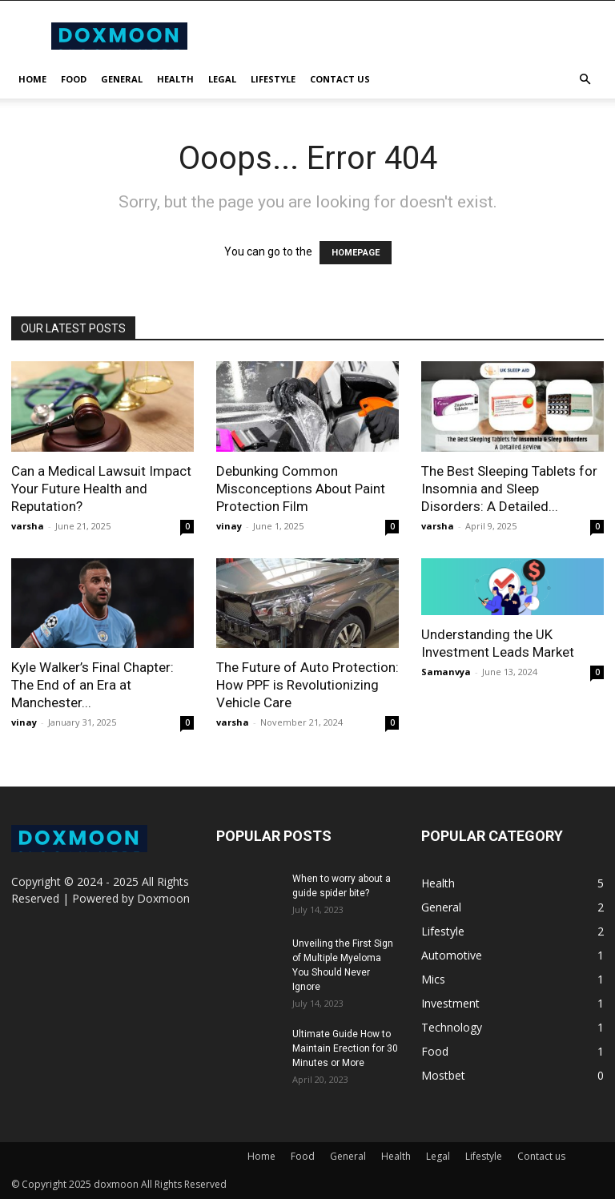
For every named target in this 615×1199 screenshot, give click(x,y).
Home (32, 79)
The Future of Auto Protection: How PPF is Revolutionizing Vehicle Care (307, 684)
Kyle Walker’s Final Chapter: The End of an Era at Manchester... (92, 684)
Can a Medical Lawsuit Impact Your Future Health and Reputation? (101, 488)
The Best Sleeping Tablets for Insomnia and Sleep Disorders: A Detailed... (509, 488)
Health (175, 79)
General (122, 79)
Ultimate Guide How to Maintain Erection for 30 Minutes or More (345, 1048)
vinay (229, 526)
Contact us (340, 79)
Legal (222, 79)
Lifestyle (273, 79)
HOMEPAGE (356, 252)
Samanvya (446, 672)
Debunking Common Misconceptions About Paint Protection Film (300, 488)
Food (73, 79)
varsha (27, 526)
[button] (584, 79)
